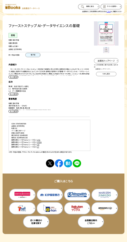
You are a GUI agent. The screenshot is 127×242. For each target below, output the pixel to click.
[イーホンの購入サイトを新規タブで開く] (50, 208)
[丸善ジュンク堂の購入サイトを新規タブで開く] (104, 195)
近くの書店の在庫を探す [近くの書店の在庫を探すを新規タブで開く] (36, 221)
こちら (108, 11)
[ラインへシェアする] (77, 163)
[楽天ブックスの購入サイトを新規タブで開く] (77, 208)
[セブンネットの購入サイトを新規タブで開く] (22, 208)
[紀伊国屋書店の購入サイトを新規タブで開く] (50, 195)
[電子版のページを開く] (33, 55)
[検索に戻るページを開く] (88, 7)
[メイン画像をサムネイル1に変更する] (106, 50)
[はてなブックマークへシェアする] (68, 163)
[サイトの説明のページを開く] (111, 7)
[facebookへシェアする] (59, 163)
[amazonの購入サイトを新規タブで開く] (104, 208)
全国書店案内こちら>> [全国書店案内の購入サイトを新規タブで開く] (91, 221)
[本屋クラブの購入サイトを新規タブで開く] (77, 195)
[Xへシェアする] (50, 163)
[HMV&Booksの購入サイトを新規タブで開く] (22, 195)
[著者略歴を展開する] (13, 111)
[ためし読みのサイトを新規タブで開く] (106, 74)
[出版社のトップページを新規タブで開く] (106, 60)
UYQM (39, 142)
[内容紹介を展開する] (13, 77)
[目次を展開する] (13, 94)
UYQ (38, 140)
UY (38, 147)
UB (38, 144)
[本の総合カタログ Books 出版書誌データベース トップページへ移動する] (22, 7)
